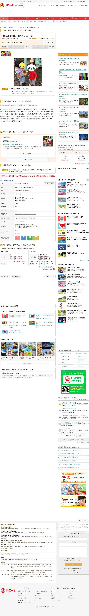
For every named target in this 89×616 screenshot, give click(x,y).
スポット (4, 18)
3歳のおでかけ (81, 356)
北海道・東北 (3, 21)
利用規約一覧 (21, 593)
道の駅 (16, 230)
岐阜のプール (40, 528)
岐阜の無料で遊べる (16, 536)
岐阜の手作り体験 (13, 532)
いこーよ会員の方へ (73, 572)
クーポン (20, 47)
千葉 (22, 21)
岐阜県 (68, 439)
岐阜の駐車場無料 (26, 536)
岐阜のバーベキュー (19, 528)
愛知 (31, 21)
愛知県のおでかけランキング (9, 377)
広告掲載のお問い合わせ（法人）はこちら (73, 560)
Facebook (20, 600)
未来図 (69, 593)
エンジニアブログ (55, 600)
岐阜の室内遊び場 (16, 542)
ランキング (39, 18)
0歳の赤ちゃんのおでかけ (65, 353)
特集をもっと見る (84, 260)
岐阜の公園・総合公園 (46, 536)
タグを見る (17, 233)
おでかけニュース (64, 18)
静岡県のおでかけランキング (44, 375)
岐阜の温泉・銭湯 (5, 546)
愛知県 (77, 439)
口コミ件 (51, 38)
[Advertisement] (27, 126)
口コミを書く (6, 42)
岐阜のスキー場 (13, 546)
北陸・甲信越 (37, 21)
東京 (15, 21)
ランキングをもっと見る (82, 442)
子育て (76, 18)
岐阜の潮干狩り (33, 546)
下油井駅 (22, 221)
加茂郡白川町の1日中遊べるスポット (67, 460)
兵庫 (50, 21)
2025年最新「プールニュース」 (30, 553)
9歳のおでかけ (81, 366)
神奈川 (18, 21)
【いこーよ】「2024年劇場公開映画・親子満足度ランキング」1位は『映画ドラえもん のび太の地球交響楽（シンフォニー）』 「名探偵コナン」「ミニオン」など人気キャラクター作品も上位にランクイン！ (31, 576)
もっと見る (51, 580)
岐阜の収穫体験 (32, 532)
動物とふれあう (74, 5)
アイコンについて (5, 238)
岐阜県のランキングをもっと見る (73, 435)
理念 (52, 593)
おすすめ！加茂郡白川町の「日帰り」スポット (70, 450)
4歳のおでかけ (65, 359)
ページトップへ (83, 520)
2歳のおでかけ (65, 356)
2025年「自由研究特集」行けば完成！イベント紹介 (13, 554)
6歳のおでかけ (65, 362)
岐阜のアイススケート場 (23, 546)
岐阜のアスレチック (35, 536)
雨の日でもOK (67, 5)
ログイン (86, 1)
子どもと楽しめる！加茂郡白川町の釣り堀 (69, 464)
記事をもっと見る (27, 363)
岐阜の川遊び (4, 538)
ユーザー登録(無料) (78, 1)
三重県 (82, 439)
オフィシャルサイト (49, 183)
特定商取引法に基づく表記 (24, 602)
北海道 (8, 21)
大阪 (45, 21)
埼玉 (24, 21)
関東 (13, 21)
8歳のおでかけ (65, 366)
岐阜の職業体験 (40, 532)
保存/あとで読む (68, 1)
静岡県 (73, 439)
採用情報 (53, 598)
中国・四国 (55, 21)
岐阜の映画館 (24, 542)
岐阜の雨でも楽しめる (6, 542)
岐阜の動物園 (11, 528)
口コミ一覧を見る (28, 154)
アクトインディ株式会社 (68, 588)
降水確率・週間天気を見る (46, 267)
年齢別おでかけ (50, 18)
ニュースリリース (22, 598)
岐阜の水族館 (49, 542)
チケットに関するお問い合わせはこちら (73, 568)
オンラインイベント (25, 18)
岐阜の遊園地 (4, 528)
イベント (12, 18)
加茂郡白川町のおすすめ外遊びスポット (68, 467)
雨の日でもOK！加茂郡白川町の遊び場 (68, 457)
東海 (28, 21)
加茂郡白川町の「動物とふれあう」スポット (69, 453)
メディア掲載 (38, 598)
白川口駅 (17, 221)
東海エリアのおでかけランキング (10, 375)
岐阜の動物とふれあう (23, 532)
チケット (12, 47)
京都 (48, 21)
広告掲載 (20, 595)
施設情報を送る (17, 42)
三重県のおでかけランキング (25, 377)
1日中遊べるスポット (84, 5)
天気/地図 (51, 47)
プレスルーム (38, 595)
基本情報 (4, 47)
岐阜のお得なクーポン (6, 536)
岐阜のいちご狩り (42, 546)
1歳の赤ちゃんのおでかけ (81, 353)
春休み (61, 5)
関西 (42, 21)
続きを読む (23, 93)
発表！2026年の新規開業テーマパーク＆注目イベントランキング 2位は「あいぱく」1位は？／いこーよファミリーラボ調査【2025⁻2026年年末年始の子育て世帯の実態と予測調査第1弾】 (31, 566)
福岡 (66, 21)
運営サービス (54, 595)
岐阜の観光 (46, 528)
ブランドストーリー (72, 591)
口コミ (28, 47)
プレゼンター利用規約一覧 (41, 591)
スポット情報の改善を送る (7, 180)
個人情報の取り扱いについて (73, 558)
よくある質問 (38, 593)
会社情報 (70, 595)
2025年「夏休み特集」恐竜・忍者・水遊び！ (11, 553)
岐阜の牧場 (33, 528)
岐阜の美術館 (42, 542)
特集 (85, 18)
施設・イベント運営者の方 (24, 591)
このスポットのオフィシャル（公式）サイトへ (25, 214)
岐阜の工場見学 (4, 532)
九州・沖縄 (62, 21)
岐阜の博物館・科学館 (33, 542)
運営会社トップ (54, 591)
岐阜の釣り (27, 528)
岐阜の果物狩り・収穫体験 (7, 548)
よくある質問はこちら (73, 570)
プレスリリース (71, 598)
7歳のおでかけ (81, 362)
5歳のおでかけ (81, 359)
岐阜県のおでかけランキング (28, 375)
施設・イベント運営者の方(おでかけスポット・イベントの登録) (23, 559)
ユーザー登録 (4, 559)
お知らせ (35, 47)
